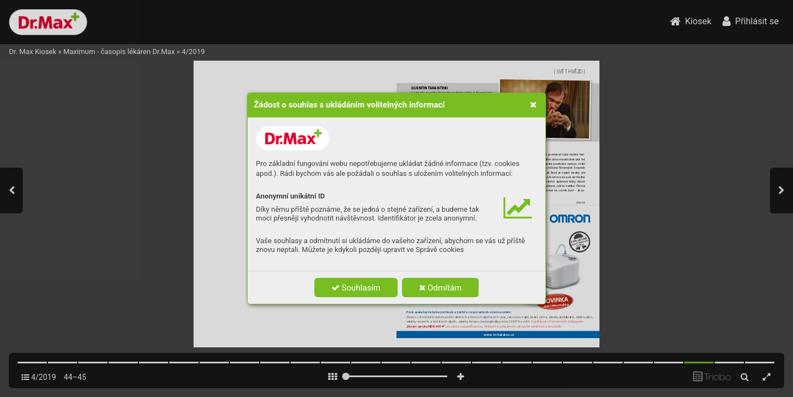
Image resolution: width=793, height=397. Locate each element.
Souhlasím (356, 288)
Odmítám (440, 288)
